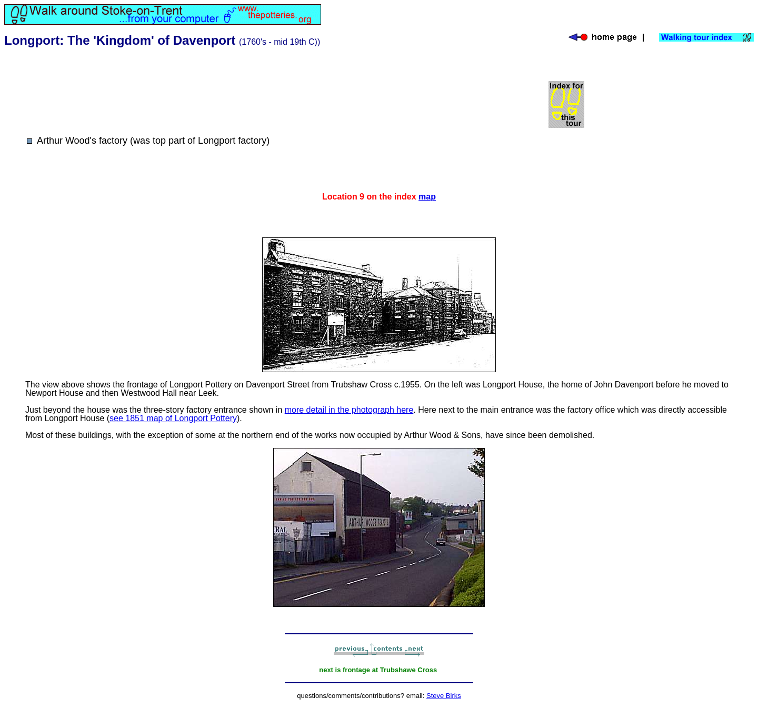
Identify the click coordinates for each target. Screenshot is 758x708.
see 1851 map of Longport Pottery (173, 418)
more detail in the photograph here (349, 409)
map (427, 196)
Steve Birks (443, 696)
